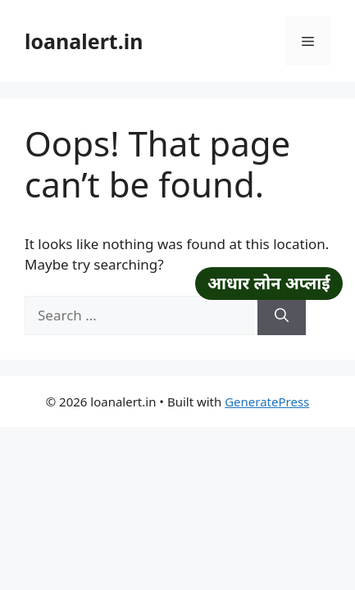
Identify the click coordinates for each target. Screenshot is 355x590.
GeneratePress (267, 401)
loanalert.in (84, 41)
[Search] (281, 315)
